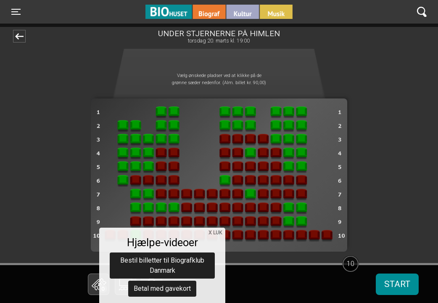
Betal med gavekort (162, 242)
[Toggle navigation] (16, 11)
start (397, 284)
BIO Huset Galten (181, 12)
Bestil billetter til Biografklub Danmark (162, 219)
